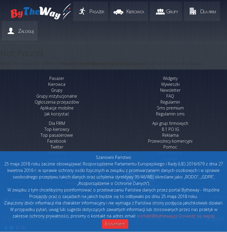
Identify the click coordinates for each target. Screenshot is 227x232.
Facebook (56, 141)
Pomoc (170, 147)
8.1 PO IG (170, 129)
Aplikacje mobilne (57, 108)
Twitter (57, 147)
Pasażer (96, 11)
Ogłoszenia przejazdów (57, 102)
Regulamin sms (170, 114)
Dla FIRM (57, 123)
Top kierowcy (56, 129)
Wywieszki (170, 84)
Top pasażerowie (56, 135)
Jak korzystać (57, 114)
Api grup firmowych (170, 123)
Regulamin (170, 102)
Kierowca (135, 11)
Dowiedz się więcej (197, 216)
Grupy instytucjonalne (56, 96)
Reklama (170, 135)
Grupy (172, 11)
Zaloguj (25, 30)
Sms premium (170, 108)
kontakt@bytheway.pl (157, 216)
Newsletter (170, 90)
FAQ (170, 96)
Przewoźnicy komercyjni (170, 141)
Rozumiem (115, 224)
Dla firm (208, 11)
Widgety (170, 78)
